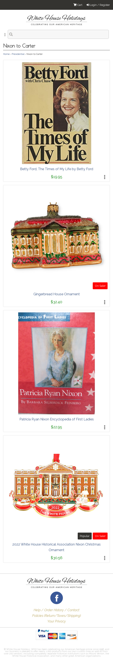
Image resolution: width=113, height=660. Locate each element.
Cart (78, 4)
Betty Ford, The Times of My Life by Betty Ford (56, 169)
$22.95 (56, 427)
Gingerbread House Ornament (56, 294)
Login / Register (98, 4)
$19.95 (56, 177)
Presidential (18, 54)
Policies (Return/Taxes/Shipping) (56, 616)
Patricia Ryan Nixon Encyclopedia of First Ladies (56, 419)
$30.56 (56, 558)
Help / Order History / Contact (56, 610)
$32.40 (56, 302)
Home (6, 54)
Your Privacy (56, 621)
